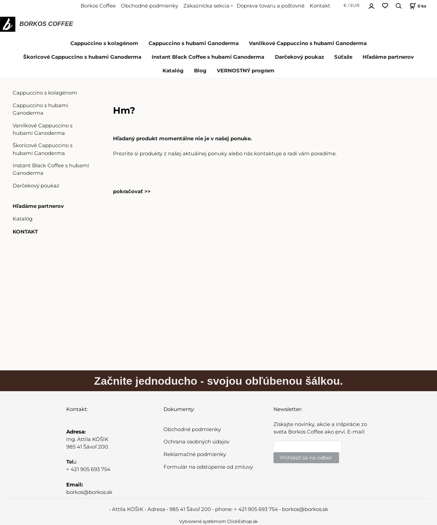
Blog (200, 71)
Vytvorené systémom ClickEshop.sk (218, 521)
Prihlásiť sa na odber (306, 458)
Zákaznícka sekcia (206, 6)
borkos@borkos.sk (89, 492)
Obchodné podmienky (149, 6)
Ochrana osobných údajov (196, 442)
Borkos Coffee (98, 6)
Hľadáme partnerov (388, 57)
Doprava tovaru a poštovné (271, 6)
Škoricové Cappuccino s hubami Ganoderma (82, 57)
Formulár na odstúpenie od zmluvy (208, 467)
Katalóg (173, 71)
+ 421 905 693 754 (88, 469)
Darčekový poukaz (299, 57)
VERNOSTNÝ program (245, 71)
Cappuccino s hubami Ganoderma (194, 43)
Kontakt (320, 6)
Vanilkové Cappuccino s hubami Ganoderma (308, 43)
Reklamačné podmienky (195, 454)
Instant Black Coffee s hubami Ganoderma (208, 57)
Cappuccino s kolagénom (104, 43)
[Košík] (417, 6)
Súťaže (343, 57)
